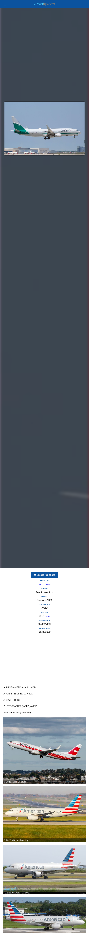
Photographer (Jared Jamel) (20, 706)
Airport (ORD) (11, 699)
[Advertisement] (44, 658)
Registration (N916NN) (17, 712)
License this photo (44, 575)
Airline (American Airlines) (19, 687)
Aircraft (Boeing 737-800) (18, 693)
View (47, 616)
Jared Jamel (44, 584)
